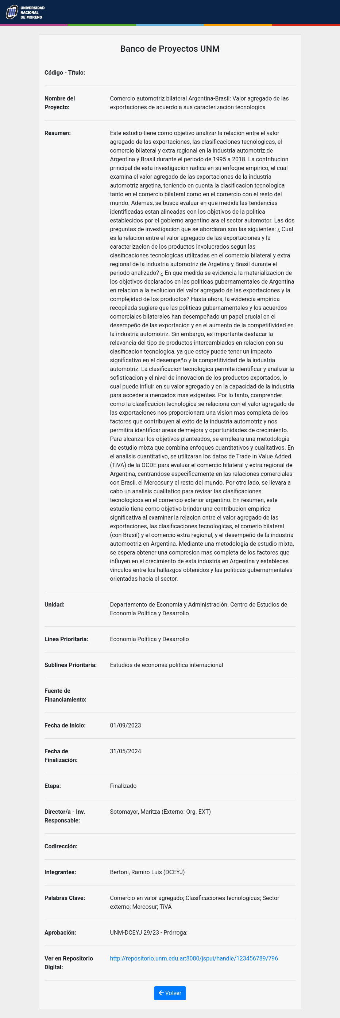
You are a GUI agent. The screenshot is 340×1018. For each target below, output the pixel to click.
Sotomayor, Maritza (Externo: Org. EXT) (160, 811)
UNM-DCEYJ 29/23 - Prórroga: (149, 932)
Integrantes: (60, 872)
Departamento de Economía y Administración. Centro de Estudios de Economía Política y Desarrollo (198, 609)
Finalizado (123, 785)
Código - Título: (65, 72)
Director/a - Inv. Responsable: (65, 816)
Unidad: (55, 604)
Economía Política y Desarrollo (149, 639)
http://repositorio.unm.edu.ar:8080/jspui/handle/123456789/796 (194, 958)
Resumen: (58, 133)
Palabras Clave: (65, 898)
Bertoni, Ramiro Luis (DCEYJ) (147, 872)
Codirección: (61, 846)
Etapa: (53, 785)
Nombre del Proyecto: (60, 103)
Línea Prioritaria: (66, 639)
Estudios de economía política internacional (166, 665)
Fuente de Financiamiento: (65, 695)
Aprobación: (60, 932)
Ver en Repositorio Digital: (69, 963)
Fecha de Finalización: (61, 756)
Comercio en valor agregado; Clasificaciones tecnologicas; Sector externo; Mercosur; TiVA (194, 902)
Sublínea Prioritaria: (71, 665)
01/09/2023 (125, 725)
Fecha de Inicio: (65, 725)
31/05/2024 (125, 751)
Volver (170, 993)
